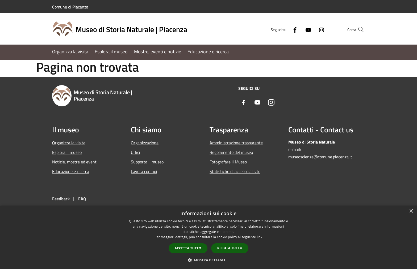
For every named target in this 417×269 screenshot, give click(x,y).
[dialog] (208, 237)
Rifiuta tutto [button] (230, 248)
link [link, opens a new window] (259, 237)
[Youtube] (298, 29)
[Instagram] (311, 29)
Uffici (135, 152)
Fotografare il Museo (228, 162)
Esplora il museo (67, 152)
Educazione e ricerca (70, 171)
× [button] (411, 211)
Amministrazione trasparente (236, 143)
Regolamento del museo (231, 152)
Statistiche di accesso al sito (235, 171)
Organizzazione (145, 143)
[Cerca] (358, 29)
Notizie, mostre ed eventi (75, 162)
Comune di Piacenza (70, 7)
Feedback (61, 199)
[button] (208, 260)
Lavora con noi (144, 171)
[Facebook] (284, 29)
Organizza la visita (68, 143)
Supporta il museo (147, 162)
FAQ (82, 199)
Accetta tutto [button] (188, 248)
